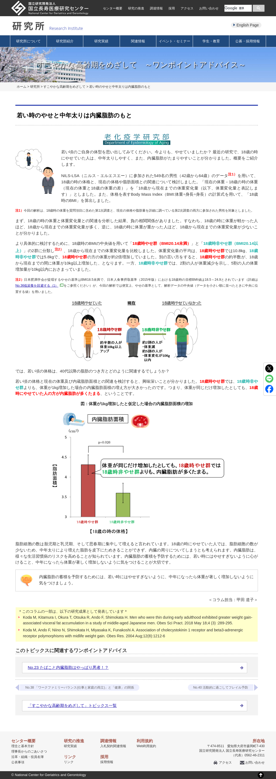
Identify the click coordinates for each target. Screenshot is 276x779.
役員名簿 (37, 757)
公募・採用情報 (247, 41)
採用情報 (106, 762)
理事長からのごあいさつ (29, 751)
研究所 (35, 87)
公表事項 (17, 762)
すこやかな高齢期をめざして (64, 87)
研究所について (28, 41)
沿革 (14, 757)
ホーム (21, 87)
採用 (171, 8)
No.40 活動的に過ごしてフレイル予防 (220, 687)
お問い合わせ (209, 8)
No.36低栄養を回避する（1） (39, 285)
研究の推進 (136, 8)
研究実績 (101, 41)
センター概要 (112, 8)
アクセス (187, 8)
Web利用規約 (146, 746)
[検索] (238, 8)
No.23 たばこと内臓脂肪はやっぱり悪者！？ (68, 667)
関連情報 (138, 41)
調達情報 (156, 8)
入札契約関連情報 (113, 746)
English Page (247, 25)
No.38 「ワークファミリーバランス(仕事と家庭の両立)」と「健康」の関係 (79, 687)
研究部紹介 (65, 41)
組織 (24, 757)
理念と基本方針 (22, 746)
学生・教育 (211, 41)
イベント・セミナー (174, 41)
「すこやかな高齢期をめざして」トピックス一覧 (72, 705)
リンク (69, 762)
